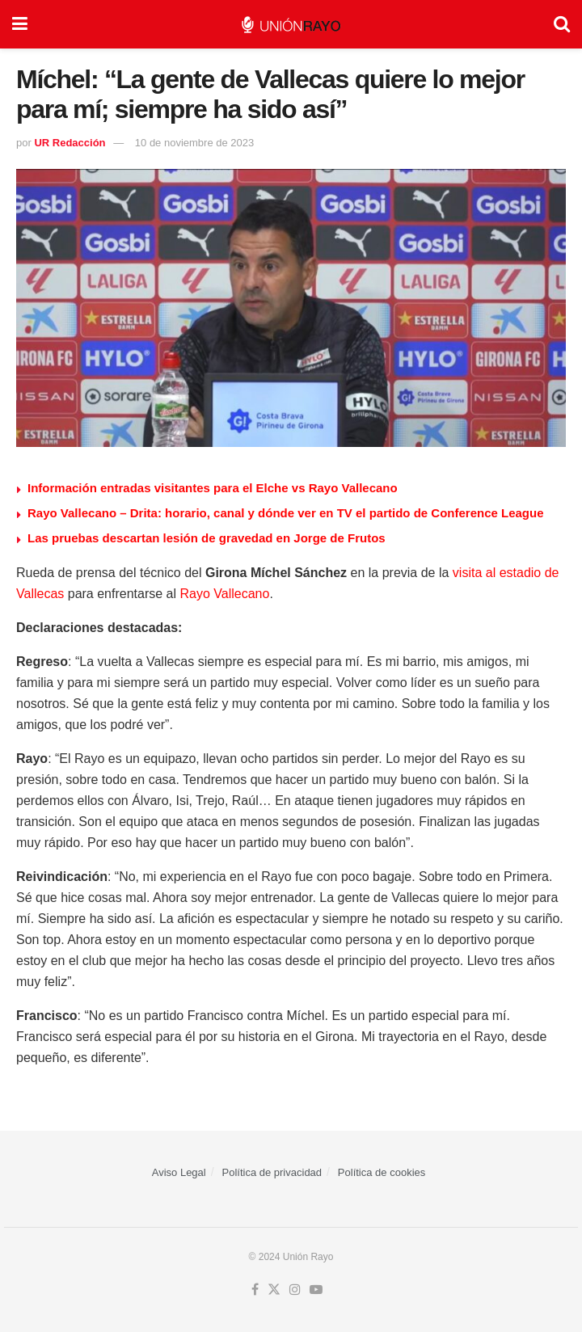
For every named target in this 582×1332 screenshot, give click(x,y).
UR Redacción (69, 143)
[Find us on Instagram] (295, 1290)
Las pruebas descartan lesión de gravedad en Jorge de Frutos (206, 538)
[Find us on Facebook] (255, 1290)
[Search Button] (562, 24)
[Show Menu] (19, 24)
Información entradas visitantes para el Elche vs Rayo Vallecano (212, 488)
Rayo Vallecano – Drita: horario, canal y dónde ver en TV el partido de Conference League (285, 513)
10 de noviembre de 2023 (194, 143)
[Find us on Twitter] (274, 1290)
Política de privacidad (272, 1172)
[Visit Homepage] (290, 25)
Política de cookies (381, 1172)
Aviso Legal (179, 1172)
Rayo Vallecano (225, 594)
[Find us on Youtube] (316, 1290)
